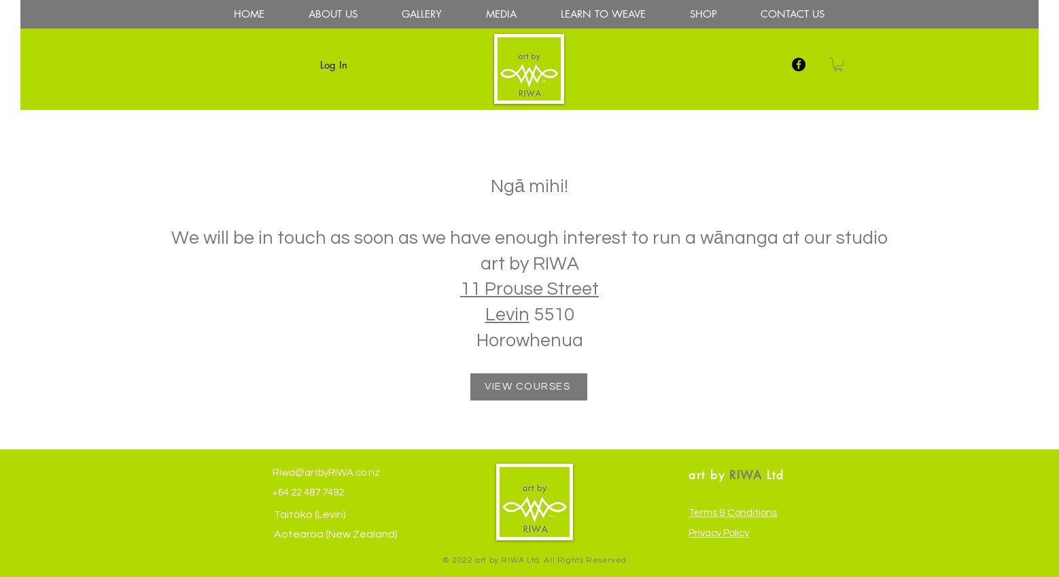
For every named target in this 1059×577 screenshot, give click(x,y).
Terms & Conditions (733, 513)
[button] (838, 64)
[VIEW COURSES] (528, 387)
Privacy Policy (719, 533)
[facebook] (798, 64)
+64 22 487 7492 (307, 492)
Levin (507, 314)
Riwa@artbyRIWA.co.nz (325, 473)
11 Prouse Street (529, 289)
